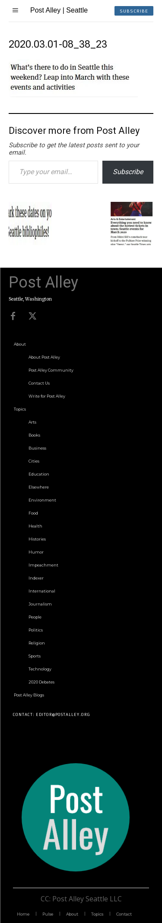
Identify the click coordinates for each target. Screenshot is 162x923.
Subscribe (128, 172)
